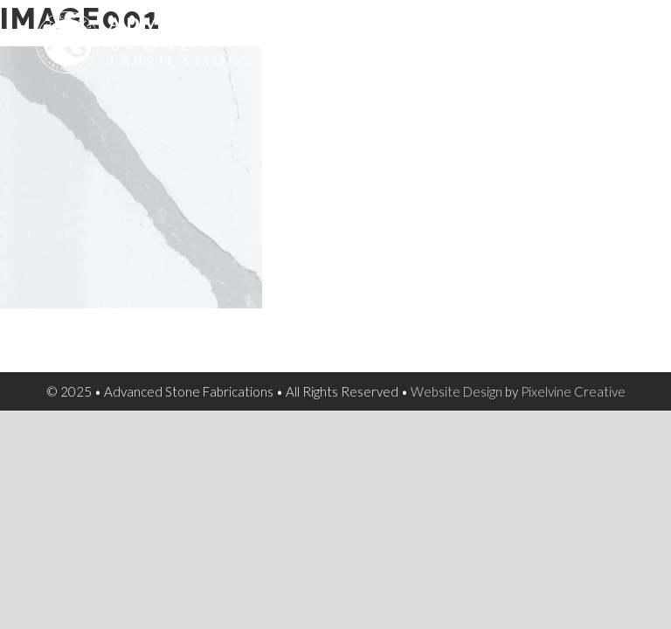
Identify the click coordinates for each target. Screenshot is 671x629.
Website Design (456, 391)
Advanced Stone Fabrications (175, 52)
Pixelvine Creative (573, 391)
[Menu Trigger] (627, 35)
